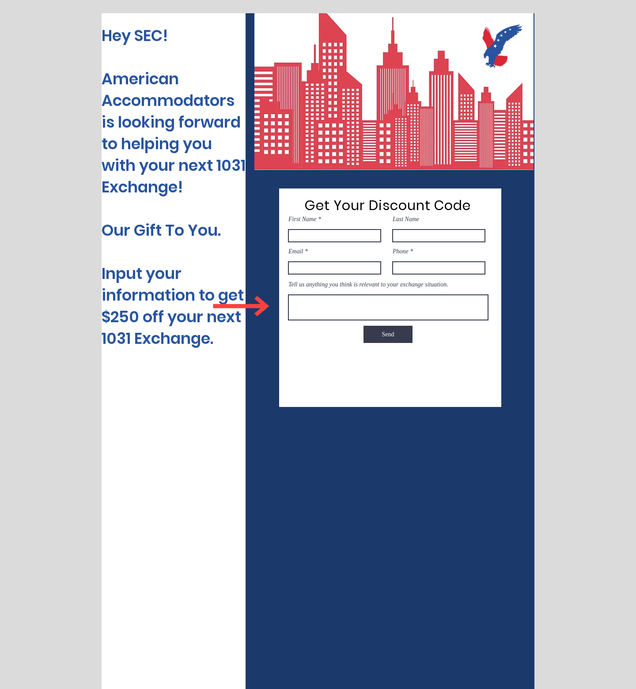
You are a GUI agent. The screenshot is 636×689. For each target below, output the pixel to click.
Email (295, 251)
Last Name (406, 219)
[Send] (388, 334)
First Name (302, 219)
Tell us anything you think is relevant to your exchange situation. (368, 285)
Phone (401, 251)
